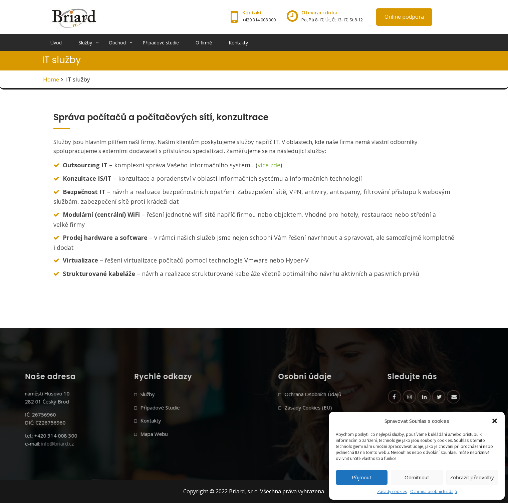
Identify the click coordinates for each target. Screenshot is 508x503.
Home (51, 79)
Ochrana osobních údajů (433, 491)
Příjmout (361, 477)
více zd (267, 165)
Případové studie (161, 42)
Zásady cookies (392, 491)
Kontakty (238, 42)
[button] (494, 420)
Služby (85, 42)
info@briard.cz (21, 443)
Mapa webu (118, 434)
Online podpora (404, 16)
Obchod (117, 42)
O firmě (204, 42)
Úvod (56, 42)
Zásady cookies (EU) (344, 407)
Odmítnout (417, 477)
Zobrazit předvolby (472, 477)
